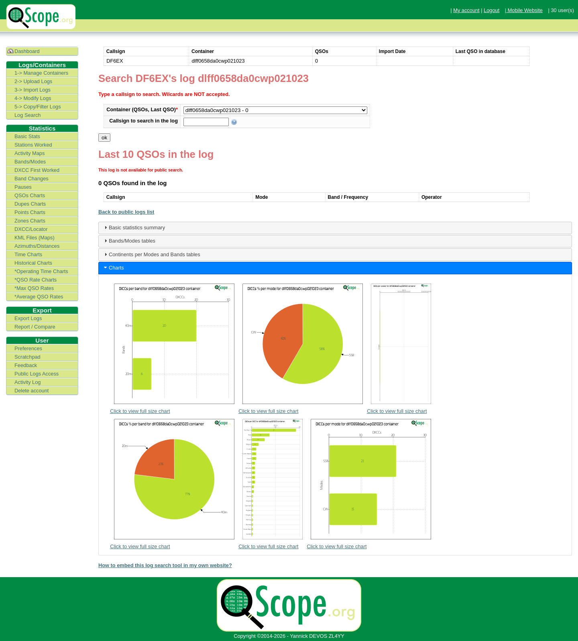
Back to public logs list (126, 212)
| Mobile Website (524, 10)
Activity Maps (29, 153)
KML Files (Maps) (34, 238)
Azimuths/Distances (36, 246)
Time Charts (28, 254)
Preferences (28, 348)
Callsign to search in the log (143, 121)
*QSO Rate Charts (35, 280)
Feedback (25, 365)
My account (466, 10)
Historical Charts (33, 263)
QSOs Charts (29, 195)
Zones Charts (29, 221)
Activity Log (27, 382)
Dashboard (27, 51)
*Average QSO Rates (38, 297)
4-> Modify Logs (32, 98)
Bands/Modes (30, 162)
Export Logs (28, 318)
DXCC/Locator (31, 229)
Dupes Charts (30, 204)
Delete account (31, 391)
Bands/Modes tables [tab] (128, 240)
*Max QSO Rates (34, 288)
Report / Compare (34, 327)
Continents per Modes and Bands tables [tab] (151, 254)
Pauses (23, 187)
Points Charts (29, 212)
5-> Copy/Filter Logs (37, 107)
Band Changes (31, 179)
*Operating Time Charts (41, 271)
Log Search (27, 115)
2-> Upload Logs (33, 81)
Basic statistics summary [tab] (133, 227)
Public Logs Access (36, 374)
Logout (491, 10)
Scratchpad (27, 357)
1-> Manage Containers (41, 73)
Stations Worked (33, 145)
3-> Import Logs (32, 90)
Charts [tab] (113, 267)
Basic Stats (27, 136)
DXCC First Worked (36, 170)
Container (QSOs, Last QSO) (142, 109)
